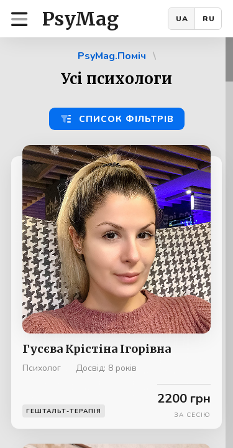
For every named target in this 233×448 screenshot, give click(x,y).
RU (209, 19)
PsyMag (80, 18)
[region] (116, 242)
